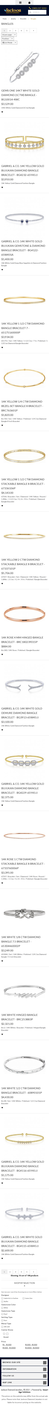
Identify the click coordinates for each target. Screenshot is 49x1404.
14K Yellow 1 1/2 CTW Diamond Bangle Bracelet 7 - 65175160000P (22, 328)
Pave (4, 1320)
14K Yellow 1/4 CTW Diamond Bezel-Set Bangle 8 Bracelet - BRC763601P (22, 406)
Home (5, 19)
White (4, 1308)
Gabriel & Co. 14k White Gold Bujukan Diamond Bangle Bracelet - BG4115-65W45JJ (21, 1241)
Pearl (4, 1314)
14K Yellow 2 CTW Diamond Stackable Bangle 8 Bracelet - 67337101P (23, 564)
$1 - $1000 (7, 1345)
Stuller (4, 1301)
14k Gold (5, 1327)
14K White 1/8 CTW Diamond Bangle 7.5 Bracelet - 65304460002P (21, 941)
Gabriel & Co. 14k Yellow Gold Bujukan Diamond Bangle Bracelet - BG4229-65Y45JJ (22, 788)
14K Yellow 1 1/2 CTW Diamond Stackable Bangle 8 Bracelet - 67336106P (23, 484)
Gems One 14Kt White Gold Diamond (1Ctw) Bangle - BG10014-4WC (20, 95)
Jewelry (13, 19)
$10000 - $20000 (32, 1348)
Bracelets (23, 19)
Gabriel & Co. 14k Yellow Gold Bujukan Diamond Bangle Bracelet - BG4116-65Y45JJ (22, 1166)
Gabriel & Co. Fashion (9, 1298)
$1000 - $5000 (31, 1345)
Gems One (27, 1298)
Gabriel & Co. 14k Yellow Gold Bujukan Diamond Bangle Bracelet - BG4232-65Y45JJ (22, 170)
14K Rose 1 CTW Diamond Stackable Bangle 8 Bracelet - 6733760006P (23, 864)
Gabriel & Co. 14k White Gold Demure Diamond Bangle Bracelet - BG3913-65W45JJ (21, 713)
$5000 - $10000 (9, 1348)
